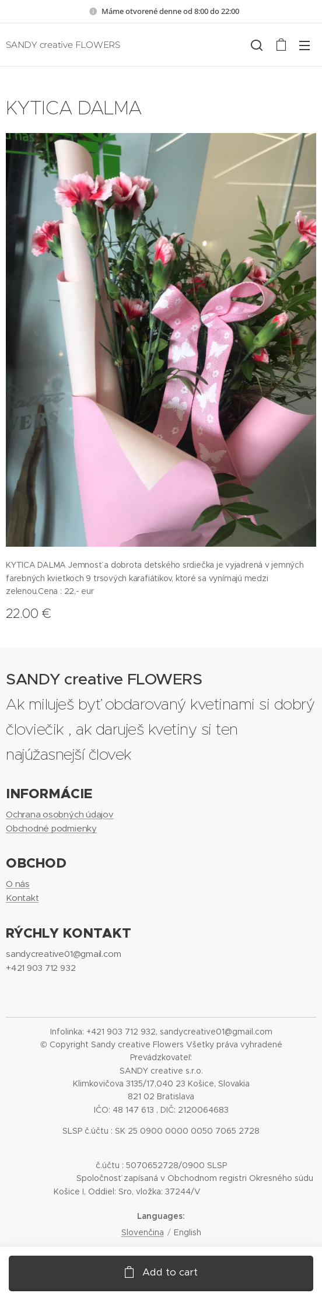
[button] (257, 45)
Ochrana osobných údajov (60, 813)
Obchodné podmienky (51, 828)
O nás (18, 883)
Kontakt (22, 897)
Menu (304, 45)
